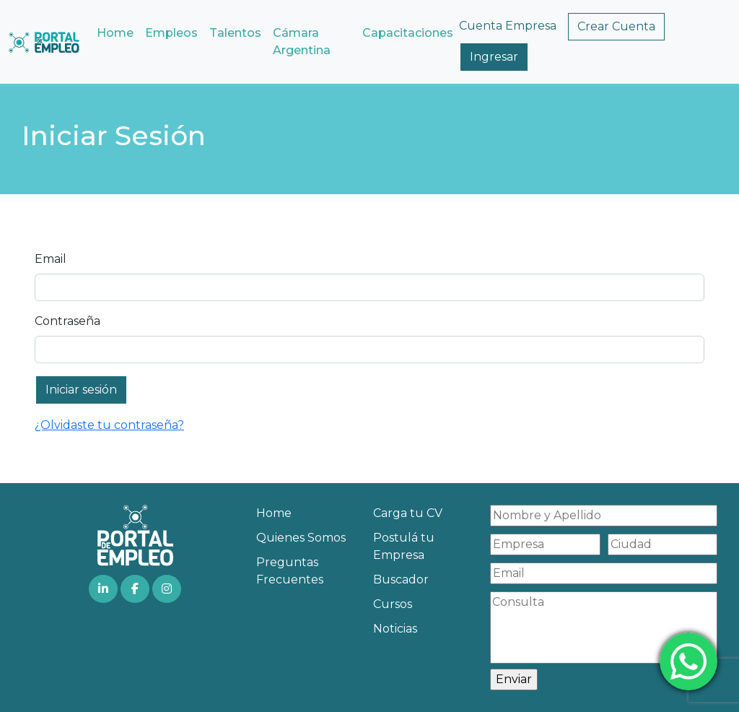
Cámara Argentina (302, 41)
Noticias (395, 628)
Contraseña (67, 321)
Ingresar (494, 57)
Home (115, 33)
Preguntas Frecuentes (289, 570)
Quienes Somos (301, 537)
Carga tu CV (407, 513)
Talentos (235, 33)
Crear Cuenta (616, 26)
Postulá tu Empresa (403, 546)
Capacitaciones (407, 33)
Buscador (401, 579)
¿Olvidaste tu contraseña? (109, 425)
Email (50, 259)
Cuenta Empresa (507, 25)
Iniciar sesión (81, 389)
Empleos (171, 33)
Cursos (392, 604)
